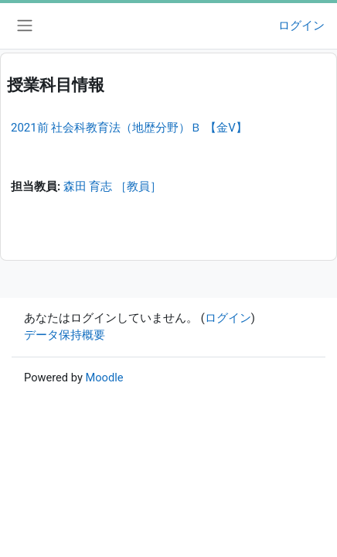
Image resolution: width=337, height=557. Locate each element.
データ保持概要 (64, 335)
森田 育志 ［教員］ (112, 186)
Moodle (104, 377)
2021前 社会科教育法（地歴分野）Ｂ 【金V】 (129, 128)
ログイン (301, 25)
